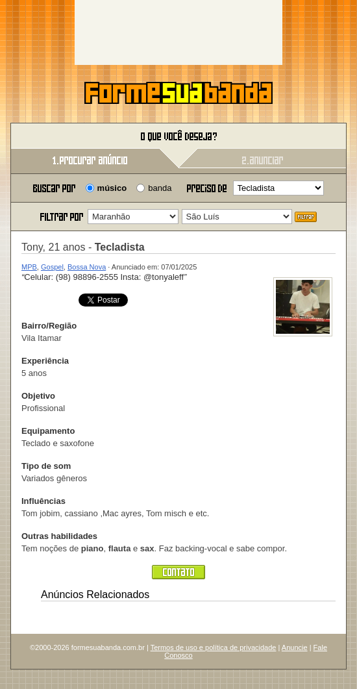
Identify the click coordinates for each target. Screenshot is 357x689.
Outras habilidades (59, 536)
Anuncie (295, 647)
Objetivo (38, 396)
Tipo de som (46, 466)
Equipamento (48, 431)
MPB (29, 267)
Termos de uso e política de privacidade (214, 647)
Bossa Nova (87, 267)
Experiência (45, 361)
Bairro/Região (49, 326)
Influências (43, 501)
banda (159, 188)
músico (112, 188)
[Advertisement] (178, 32)
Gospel (52, 267)
